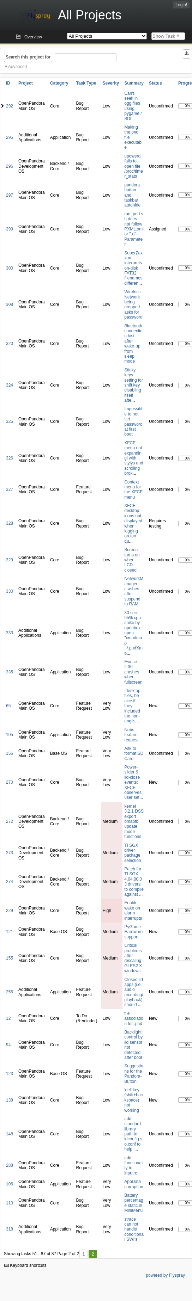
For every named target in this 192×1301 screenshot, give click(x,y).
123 (9, 1073)
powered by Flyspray (165, 1275)
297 (9, 195)
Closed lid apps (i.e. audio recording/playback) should (133, 992)
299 (9, 229)
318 (9, 1229)
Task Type (86, 83)
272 (9, 821)
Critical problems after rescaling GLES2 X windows (133, 958)
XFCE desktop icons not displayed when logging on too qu (133, 523)
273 (9, 852)
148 (9, 1134)
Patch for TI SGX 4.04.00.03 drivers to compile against (134, 882)
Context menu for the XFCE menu (133, 490)
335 (9, 672)
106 (9, 1184)
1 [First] (83, 1254)
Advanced (17, 66)
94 (8, 1044)
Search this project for (28, 57)
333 (9, 632)
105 (9, 734)
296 (9, 166)
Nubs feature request (131, 734)
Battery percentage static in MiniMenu (133, 1203)
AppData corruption (133, 1184)
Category (59, 83)
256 (9, 991)
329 (9, 559)
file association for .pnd (133, 1018)
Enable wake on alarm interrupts (133, 910)
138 (9, 1100)
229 (9, 910)
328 (9, 523)
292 (9, 106)
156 (9, 753)
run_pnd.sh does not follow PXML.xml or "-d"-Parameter (134, 229)
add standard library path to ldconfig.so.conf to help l (133, 1134)
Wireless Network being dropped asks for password (133, 304)
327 (9, 489)
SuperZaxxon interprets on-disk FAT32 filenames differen (133, 268)
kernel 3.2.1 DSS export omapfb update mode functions (134, 821)
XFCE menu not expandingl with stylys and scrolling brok (133, 458)
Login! (181, 4)
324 (9, 385)
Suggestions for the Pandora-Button (133, 1073)
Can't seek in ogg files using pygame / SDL (133, 106)
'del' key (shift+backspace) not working (133, 1100)
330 (9, 591)
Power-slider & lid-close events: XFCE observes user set (133, 782)
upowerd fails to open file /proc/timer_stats (133, 166)
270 (9, 782)
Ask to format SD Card (133, 753)
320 (9, 343)
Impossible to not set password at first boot (133, 421)
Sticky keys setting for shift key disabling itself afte (133, 385)
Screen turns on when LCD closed (131, 560)
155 (9, 958)
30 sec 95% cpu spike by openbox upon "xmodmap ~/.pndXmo (133, 633)
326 (9, 458)
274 (9, 881)
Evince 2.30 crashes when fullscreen (133, 672)
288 (9, 1165)
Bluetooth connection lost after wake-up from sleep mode (133, 343)
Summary (134, 83)
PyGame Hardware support (133, 931)
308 (9, 304)
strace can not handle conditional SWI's (134, 1229)
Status (155, 83)
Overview (33, 37)
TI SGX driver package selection (132, 853)
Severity (111, 83)
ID (8, 83)
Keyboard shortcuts (25, 1265)
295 (9, 137)
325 (9, 421)
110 (9, 1203)
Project (25, 83)
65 (8, 705)
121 (9, 931)
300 (9, 268)
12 (8, 1018)
